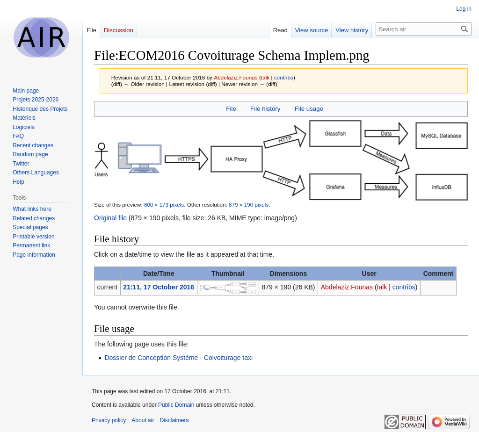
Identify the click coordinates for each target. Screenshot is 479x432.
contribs (283, 77)
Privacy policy (109, 420)
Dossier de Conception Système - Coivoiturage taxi (178, 357)
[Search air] (424, 29)
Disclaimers (174, 420)
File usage (309, 108)
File (231, 108)
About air (142, 420)
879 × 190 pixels (249, 205)
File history (265, 108)
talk (265, 77)
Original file (110, 218)
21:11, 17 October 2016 (158, 287)
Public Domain (176, 405)
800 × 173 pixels (164, 205)
